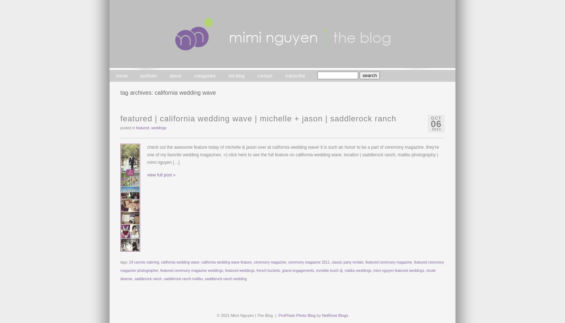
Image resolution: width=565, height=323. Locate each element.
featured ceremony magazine (388, 262)
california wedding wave (180, 262)
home (122, 75)
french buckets (268, 271)
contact (264, 75)
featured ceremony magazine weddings (191, 271)
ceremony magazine (270, 262)
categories (204, 75)
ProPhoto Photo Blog (297, 315)
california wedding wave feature (226, 262)
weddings (158, 128)
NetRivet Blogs (335, 315)
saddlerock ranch (148, 279)
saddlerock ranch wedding (226, 279)
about (176, 75)
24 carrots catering (144, 262)
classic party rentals (348, 262)
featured (142, 128)
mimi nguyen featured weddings (398, 271)
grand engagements (298, 271)
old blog (236, 75)
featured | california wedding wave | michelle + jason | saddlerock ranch (258, 118)
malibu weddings (358, 271)
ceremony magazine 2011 (309, 262)
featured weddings (240, 271)
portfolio (149, 75)
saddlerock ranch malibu (183, 279)
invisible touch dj (329, 271)
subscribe (295, 75)
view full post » (161, 175)
